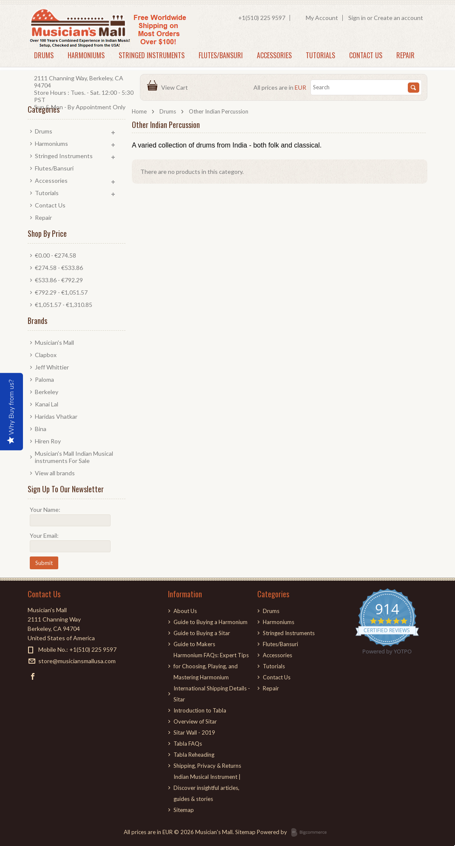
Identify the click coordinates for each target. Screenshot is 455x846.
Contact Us (365, 55)
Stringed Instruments (152, 55)
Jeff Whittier (52, 367)
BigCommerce (311, 832)
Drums (44, 55)
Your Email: (44, 535)
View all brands (55, 473)
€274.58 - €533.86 (59, 267)
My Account (322, 17)
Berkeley (46, 391)
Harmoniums (86, 55)
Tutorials (320, 55)
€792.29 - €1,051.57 (61, 292)
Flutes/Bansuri (221, 55)
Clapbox (46, 354)
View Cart (176, 87)
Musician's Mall (54, 342)
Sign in (357, 17)
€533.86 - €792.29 (59, 280)
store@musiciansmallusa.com (77, 660)
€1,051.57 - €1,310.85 (63, 304)
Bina (40, 428)
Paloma (44, 379)
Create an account (398, 17)
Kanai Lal (46, 404)
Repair (405, 55)
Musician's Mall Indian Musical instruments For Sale (74, 457)
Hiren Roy (48, 441)
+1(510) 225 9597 (261, 17)
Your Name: (45, 509)
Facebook (33, 676)
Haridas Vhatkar (56, 416)
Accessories (274, 55)
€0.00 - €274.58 (55, 255)
